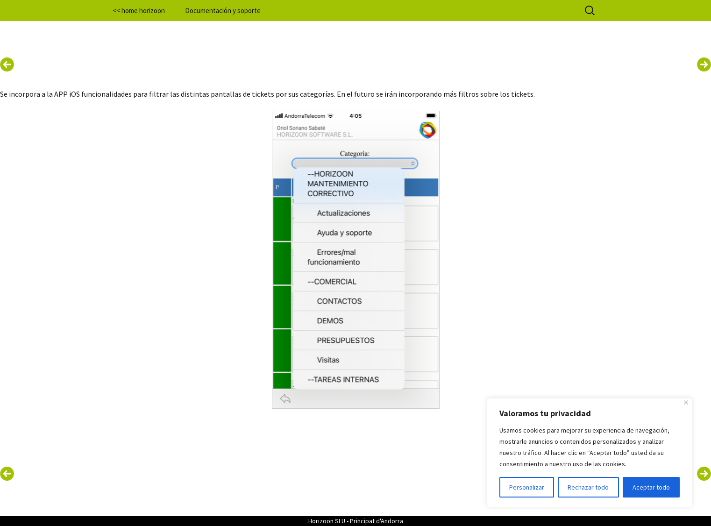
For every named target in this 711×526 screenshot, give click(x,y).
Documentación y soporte (223, 10)
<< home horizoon (139, 10)
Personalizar (526, 487)
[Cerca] (686, 402)
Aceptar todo (651, 487)
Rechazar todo (588, 487)
